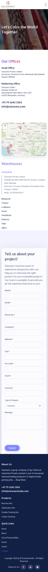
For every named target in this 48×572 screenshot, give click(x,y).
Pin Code (9, 380)
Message (8, 429)
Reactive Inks (7, 503)
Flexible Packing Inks (10, 512)
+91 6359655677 (16, 209)
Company (9, 344)
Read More (21, 480)
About (4, 533)
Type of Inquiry (11, 417)
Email (8, 319)
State (8, 392)
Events (4, 542)
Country (9, 405)
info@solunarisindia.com (15, 491)
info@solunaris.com (13, 106)
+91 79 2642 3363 (12, 102)
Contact (5, 551)
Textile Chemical (8, 517)
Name (8, 307)
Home (4, 529)
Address (9, 356)
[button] (8, 168)
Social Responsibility (10, 538)
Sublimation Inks (8, 508)
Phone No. (10, 331)
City (7, 368)
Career (4, 546)
